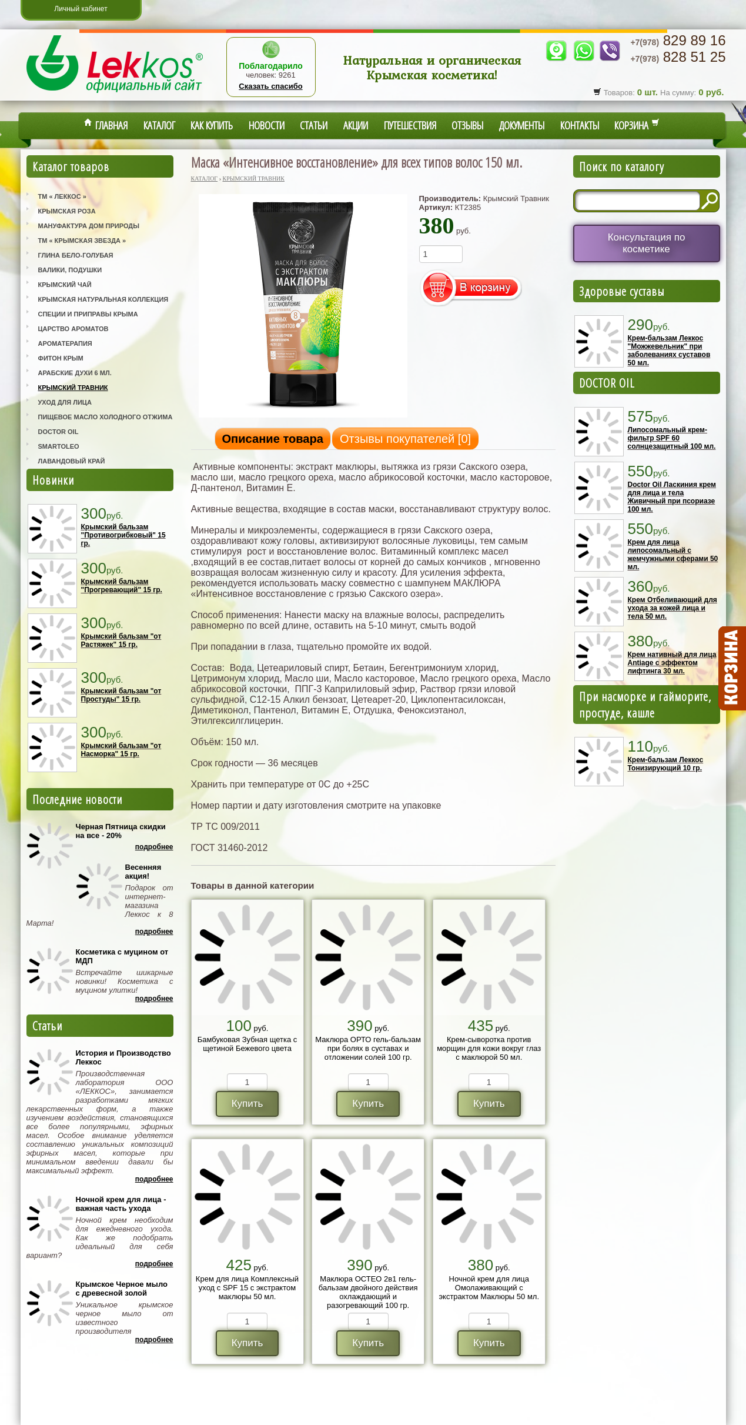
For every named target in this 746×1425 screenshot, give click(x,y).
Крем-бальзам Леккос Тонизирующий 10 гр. (666, 764)
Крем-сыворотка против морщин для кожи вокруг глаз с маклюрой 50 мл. (489, 1048)
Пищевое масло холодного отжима (105, 417)
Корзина (637, 125)
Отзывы (467, 125)
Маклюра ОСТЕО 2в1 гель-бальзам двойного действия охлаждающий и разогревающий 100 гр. (368, 1292)
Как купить (211, 125)
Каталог (159, 125)
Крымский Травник (73, 387)
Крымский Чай (65, 284)
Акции (355, 125)
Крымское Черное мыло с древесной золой (122, 1288)
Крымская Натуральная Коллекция (103, 299)
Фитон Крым (60, 358)
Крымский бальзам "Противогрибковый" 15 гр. (123, 535)
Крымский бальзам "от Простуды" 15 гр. (121, 695)
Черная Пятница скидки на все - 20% (121, 831)
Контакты (579, 125)
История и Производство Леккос (123, 1057)
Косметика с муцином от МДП (122, 956)
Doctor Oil (58, 431)
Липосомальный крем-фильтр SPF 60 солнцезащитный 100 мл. (672, 438)
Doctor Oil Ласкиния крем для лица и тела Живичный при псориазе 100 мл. (672, 496)
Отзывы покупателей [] (405, 438)
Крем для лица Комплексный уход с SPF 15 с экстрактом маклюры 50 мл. (247, 1287)
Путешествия (410, 125)
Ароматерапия (65, 343)
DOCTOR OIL (607, 383)
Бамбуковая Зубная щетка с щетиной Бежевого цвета (247, 1044)
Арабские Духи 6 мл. (75, 372)
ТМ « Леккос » (62, 196)
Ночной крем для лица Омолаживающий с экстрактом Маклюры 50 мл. (489, 1287)
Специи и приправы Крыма (88, 314)
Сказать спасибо (270, 86)
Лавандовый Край (71, 461)
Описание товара (272, 438)
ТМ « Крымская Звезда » (82, 240)
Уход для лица (65, 402)
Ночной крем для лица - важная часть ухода (121, 1204)
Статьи (313, 125)
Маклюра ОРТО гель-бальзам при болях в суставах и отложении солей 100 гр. (368, 1048)
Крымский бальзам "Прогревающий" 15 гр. (121, 586)
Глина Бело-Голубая (75, 255)
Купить (247, 1103)
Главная (106, 125)
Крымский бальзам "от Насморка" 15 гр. (121, 750)
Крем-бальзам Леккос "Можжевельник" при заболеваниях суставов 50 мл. (669, 350)
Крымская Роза (67, 211)
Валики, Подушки (70, 269)
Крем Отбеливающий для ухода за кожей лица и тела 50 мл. (672, 608)
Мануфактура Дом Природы (88, 225)
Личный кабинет (80, 9)
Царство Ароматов (73, 328)
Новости (267, 125)
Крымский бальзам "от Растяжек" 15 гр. (121, 640)
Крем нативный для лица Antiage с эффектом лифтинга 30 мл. (672, 662)
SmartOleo (58, 446)
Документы (521, 125)
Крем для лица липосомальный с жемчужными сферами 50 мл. (673, 554)
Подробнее (154, 847)
